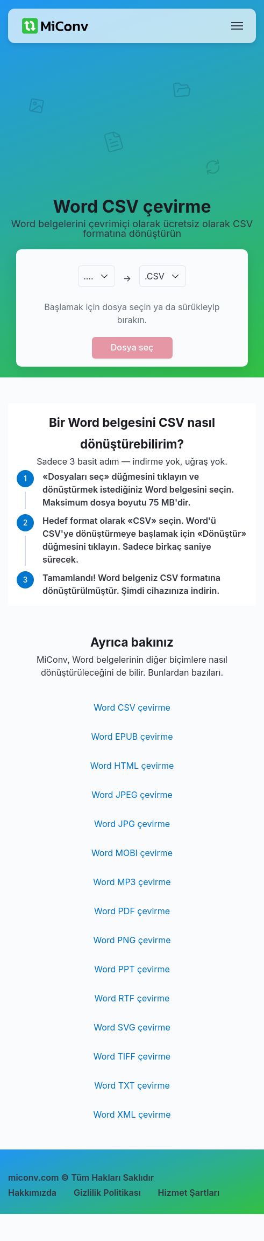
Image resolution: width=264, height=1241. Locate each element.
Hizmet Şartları (189, 1192)
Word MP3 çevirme (131, 882)
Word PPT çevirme (132, 969)
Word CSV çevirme (132, 707)
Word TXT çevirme (132, 1085)
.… (88, 276)
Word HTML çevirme (132, 765)
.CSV (155, 276)
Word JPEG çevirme (132, 794)
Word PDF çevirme (132, 911)
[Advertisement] (132, 132)
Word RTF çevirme (132, 998)
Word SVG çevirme (132, 1027)
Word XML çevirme (131, 1114)
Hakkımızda (32, 1192)
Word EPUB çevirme (132, 736)
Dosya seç (132, 347)
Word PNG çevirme (132, 940)
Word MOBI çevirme (132, 852)
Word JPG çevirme (132, 823)
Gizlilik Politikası (107, 1192)
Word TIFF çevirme (132, 1056)
